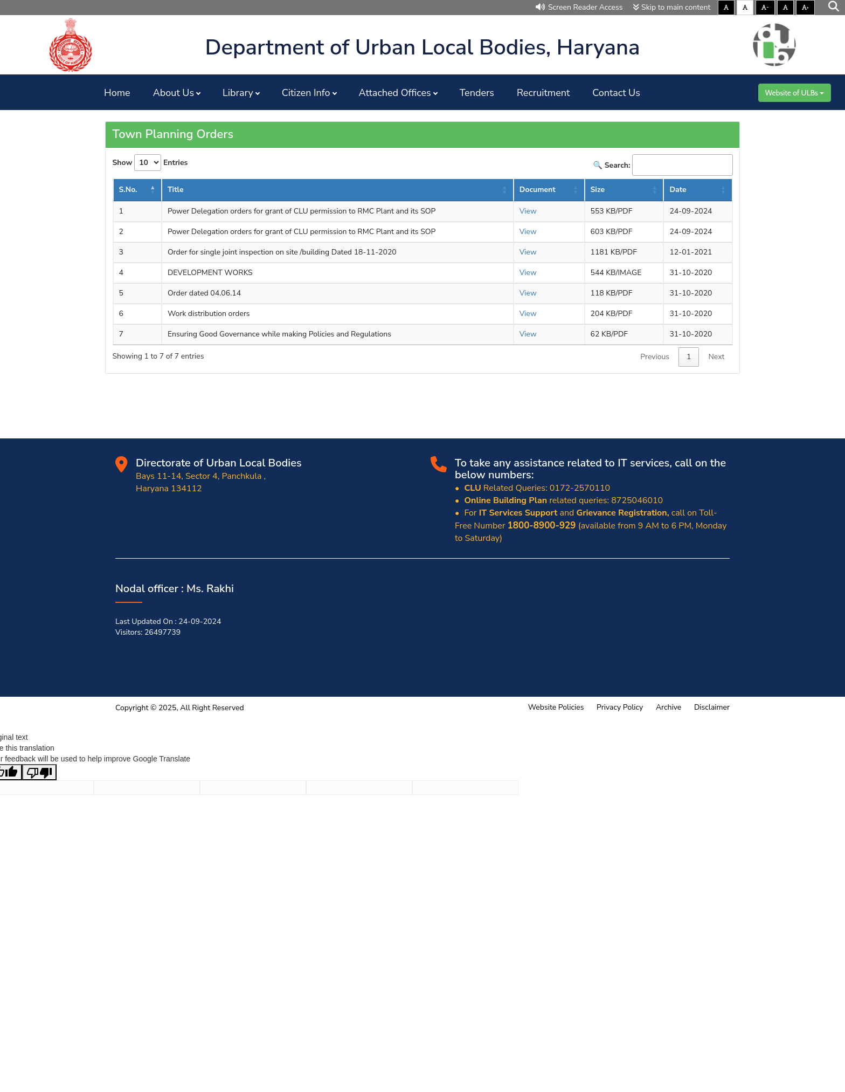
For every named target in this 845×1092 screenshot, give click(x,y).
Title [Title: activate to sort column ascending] (176, 189)
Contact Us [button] (616, 93)
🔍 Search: (663, 165)
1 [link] (689, 357)
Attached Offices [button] (395, 93)
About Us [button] (173, 93)
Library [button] (238, 93)
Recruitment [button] (543, 93)
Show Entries (150, 162)
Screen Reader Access (579, 7)
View (528, 211)
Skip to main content (671, 7)
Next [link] (716, 357)
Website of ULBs (794, 93)
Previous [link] (654, 357)
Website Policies (556, 707)
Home (117, 93)
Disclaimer (712, 707)
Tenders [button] (477, 93)
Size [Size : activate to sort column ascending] (598, 189)
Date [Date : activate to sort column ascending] (677, 189)
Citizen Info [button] (306, 93)
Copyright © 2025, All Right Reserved (179, 708)
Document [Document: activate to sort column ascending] (538, 189)
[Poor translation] (39, 772)
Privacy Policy (620, 707)
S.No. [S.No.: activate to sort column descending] (128, 189)
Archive (668, 707)
